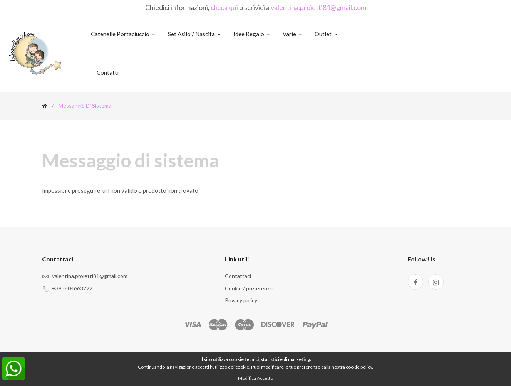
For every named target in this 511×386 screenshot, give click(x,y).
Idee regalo (252, 33)
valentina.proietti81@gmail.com (318, 7)
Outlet (326, 33)
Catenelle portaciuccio (123, 33)
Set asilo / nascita (195, 33)
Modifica (247, 378)
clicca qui (224, 7)
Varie (293, 33)
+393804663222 (72, 288)
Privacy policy (241, 300)
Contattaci (238, 276)
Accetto (265, 378)
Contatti (108, 72)
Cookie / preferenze (249, 288)
